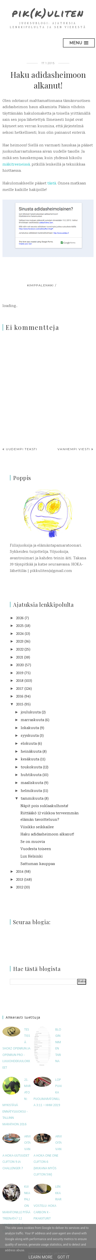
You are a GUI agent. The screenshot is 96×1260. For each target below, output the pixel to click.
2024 (20, 634)
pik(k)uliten (48, 12)
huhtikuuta (31, 775)
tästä (51, 183)
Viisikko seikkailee (37, 827)
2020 (20, 665)
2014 (19, 872)
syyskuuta (30, 736)
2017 (19, 689)
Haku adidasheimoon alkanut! (47, 834)
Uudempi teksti (21, 449)
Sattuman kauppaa (37, 864)
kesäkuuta (30, 759)
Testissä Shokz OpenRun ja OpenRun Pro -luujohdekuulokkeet (16, 1049)
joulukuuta (31, 712)
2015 (19, 704)
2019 (19, 673)
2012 (19, 887)
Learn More (41, 1257)
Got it (64, 1257)
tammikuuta (32, 799)
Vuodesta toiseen (35, 849)
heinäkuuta (31, 752)
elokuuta (29, 744)
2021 (19, 657)
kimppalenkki (40, 285)
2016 (19, 696)
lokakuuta (30, 728)
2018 (19, 681)
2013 (19, 880)
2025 (20, 626)
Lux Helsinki (31, 857)
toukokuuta (31, 767)
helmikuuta (31, 791)
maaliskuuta (32, 783)
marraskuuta (32, 720)
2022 (19, 649)
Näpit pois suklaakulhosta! (44, 806)
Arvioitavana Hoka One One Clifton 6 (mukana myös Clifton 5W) (48, 1156)
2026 (20, 618)
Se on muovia (32, 842)
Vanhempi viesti (74, 449)
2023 (19, 642)
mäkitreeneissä (16, 165)
